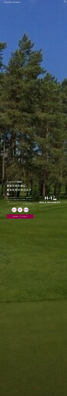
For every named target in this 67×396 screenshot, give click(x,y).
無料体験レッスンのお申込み (20, 216)
